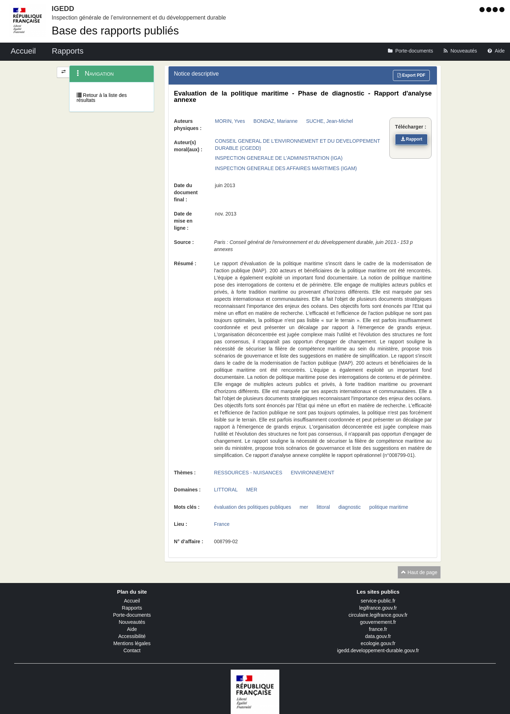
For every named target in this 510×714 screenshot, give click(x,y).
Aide (132, 629)
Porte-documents (132, 615)
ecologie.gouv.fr (378, 643)
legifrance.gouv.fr (378, 608)
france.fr (378, 629)
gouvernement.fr (378, 622)
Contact (132, 650)
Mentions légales (131, 643)
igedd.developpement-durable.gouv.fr (378, 650)
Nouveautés (132, 622)
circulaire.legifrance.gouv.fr (378, 615)
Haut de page (419, 572)
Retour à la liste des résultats (102, 97)
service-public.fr (378, 601)
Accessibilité (132, 636)
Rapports (132, 608)
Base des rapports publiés (115, 30)
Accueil (132, 601)
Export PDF (411, 75)
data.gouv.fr (378, 636)
